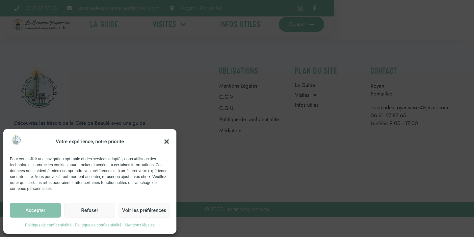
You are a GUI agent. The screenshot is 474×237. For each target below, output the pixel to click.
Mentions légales (140, 225)
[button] (166, 141)
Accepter (35, 210)
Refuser (89, 210)
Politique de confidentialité (48, 225)
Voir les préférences (144, 210)
